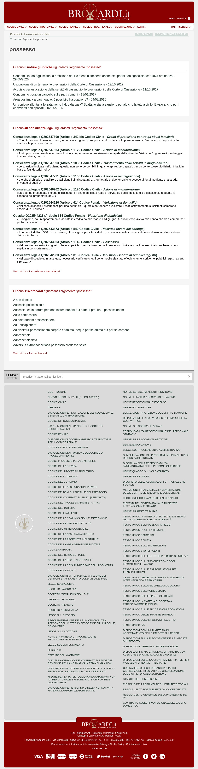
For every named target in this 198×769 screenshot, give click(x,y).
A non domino (22, 299)
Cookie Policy (117, 744)
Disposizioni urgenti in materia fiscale (150, 646)
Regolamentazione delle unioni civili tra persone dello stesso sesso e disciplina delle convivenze (81, 623)
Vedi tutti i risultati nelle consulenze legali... (37, 271)
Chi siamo (131, 744)
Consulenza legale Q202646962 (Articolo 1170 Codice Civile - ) (76, 189)
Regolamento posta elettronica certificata (154, 689)
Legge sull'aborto (61, 583)
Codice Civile (15, 27)
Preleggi (54, 407)
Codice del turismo (61, 507)
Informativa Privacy (98, 744)
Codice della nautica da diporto (71, 534)
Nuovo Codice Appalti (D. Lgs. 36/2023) (73, 397)
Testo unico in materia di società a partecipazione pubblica (147, 603)
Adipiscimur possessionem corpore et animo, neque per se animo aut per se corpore (71, 330)
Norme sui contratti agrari (142, 426)
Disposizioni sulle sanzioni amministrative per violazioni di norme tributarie (156, 661)
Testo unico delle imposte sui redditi (149, 614)
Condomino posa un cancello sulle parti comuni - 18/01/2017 (54, 94)
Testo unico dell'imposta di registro (149, 619)
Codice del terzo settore (66, 554)
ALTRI (140, 27)
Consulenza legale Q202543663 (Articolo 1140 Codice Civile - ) (66, 242)
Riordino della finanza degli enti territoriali (155, 684)
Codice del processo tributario (71, 471)
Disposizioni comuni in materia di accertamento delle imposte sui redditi (151, 632)
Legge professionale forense (144, 402)
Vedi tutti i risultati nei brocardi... (31, 353)
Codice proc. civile (41, 27)
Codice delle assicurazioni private (72, 487)
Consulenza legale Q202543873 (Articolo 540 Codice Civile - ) (78, 228)
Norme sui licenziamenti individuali (147, 391)
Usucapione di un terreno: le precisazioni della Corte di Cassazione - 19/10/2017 (68, 84)
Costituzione (123, 27)
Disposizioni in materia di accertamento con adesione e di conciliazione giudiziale (154, 653)
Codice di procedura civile (67, 420)
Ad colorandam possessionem (34, 320)
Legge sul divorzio (61, 615)
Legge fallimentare (137, 407)
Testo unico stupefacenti (141, 550)
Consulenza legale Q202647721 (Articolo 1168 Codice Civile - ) (76, 176)
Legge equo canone (137, 444)
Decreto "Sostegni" (61, 599)
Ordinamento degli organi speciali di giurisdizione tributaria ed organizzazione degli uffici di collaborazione (153, 671)
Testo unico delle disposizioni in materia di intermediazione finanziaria (153, 579)
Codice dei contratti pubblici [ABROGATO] (77, 497)
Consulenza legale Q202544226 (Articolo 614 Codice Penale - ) (75, 202)
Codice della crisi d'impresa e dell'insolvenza (80, 565)
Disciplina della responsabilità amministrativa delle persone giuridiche (152, 465)
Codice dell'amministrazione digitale (74, 544)
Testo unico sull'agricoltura (144, 590)
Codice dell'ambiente (63, 513)
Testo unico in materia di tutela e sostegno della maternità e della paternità (154, 518)
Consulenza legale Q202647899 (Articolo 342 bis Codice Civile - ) (93, 136)
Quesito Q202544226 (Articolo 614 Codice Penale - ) (67, 215)
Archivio (142, 744)
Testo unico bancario (138, 535)
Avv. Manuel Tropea (110, 735)
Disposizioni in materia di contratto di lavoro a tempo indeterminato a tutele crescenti (81, 670)
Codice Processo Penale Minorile (72, 460)
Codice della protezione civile (70, 560)
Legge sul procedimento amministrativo (151, 449)
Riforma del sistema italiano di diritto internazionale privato (150, 505)
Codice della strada (62, 466)
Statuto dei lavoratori (64, 655)
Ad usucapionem (24, 325)
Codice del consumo (62, 481)
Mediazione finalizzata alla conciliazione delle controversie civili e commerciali (152, 491)
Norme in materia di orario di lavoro (149, 397)
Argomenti (28, 39)
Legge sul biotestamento (66, 644)
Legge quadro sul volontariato (146, 471)
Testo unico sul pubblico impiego (147, 524)
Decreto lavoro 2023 (62, 589)
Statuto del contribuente (141, 679)
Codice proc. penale (96, 27)
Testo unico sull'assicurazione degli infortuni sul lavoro (149, 563)
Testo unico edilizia (137, 540)
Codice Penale (68, 27)
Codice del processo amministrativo (74, 502)
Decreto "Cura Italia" (63, 610)
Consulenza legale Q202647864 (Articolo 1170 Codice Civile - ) (76, 150)
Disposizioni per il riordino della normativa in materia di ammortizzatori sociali (80, 689)
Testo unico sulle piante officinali (148, 596)
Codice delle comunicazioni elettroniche (77, 518)
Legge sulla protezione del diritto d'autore (155, 412)
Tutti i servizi (179, 27)
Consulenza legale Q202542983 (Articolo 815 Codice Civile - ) (85, 255)
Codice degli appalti (62, 570)
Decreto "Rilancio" (61, 604)
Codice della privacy (63, 476)
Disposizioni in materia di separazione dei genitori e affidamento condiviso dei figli (78, 577)
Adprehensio (22, 335)
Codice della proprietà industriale (73, 539)
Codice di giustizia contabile (68, 528)
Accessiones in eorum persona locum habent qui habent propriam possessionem (68, 310)
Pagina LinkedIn (162, 755)
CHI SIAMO (144, 34)
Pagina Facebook (145, 755)
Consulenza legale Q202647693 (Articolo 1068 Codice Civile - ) (91, 163)
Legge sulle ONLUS (136, 476)
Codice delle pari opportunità (69, 523)
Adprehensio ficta (25, 340)
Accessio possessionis (28, 304)
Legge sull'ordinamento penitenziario (150, 498)
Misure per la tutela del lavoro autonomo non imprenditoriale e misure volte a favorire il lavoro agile (81, 679)
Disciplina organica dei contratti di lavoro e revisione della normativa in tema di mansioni (80, 662)
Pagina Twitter (154, 755)
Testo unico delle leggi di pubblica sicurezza (155, 556)
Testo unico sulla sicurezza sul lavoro (151, 585)
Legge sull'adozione (62, 631)
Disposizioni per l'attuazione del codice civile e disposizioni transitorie (81, 414)
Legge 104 (54, 650)
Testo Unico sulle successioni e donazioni (153, 609)
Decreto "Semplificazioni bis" (68, 594)
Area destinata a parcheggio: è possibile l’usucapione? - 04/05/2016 (59, 99)
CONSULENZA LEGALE (171, 34)
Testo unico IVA (134, 625)
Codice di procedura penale (68, 447)
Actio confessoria (25, 315)
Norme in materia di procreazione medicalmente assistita (72, 638)
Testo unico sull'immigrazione (144, 545)
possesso (42, 39)
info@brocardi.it (77, 744)
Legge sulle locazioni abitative (145, 439)
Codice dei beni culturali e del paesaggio (77, 492)
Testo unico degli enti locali (143, 529)
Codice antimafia (60, 549)
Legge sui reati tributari (140, 511)
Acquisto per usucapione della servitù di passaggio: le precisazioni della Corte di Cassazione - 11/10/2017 (85, 89)
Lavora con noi (99, 748)
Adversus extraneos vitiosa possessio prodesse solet (49, 345)
